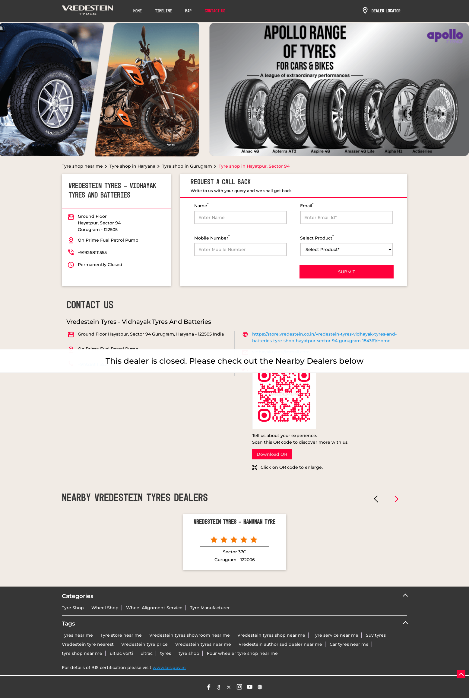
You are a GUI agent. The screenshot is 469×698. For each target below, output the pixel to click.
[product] (346, 249)
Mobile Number (212, 237)
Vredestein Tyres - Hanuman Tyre (234, 522)
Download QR (272, 454)
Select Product (317, 237)
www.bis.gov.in (169, 667)
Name (201, 205)
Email (307, 205)
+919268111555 (92, 252)
